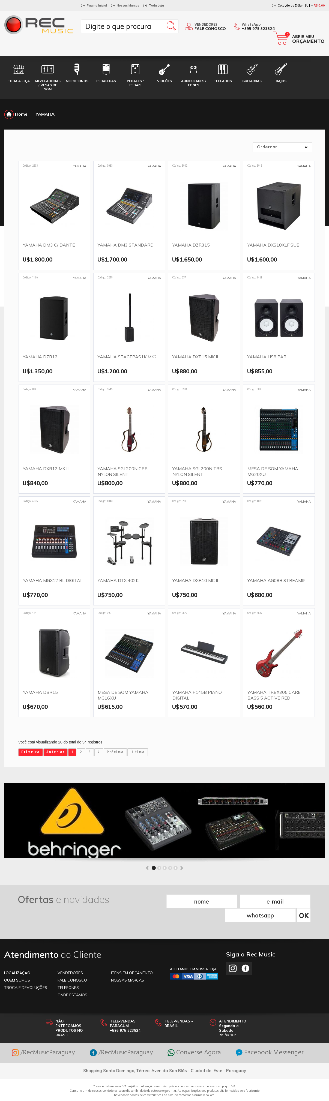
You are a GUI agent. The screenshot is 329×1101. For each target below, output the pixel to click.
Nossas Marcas (128, 5)
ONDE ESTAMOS (72, 980)
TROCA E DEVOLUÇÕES (25, 973)
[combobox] (282, 147)
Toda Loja (156, 5)
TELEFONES (68, 973)
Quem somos (17, 966)
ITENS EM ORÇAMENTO (132, 958)
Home (16, 114)
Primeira (30, 752)
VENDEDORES (70, 958)
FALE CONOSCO (72, 966)
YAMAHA (45, 114)
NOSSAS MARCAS (127, 966)
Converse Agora (194, 1038)
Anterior (55, 752)
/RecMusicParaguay (43, 1038)
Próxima (115, 752)
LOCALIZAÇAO (17, 958)
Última (137, 752)
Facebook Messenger (270, 1038)
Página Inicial (97, 5)
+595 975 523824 (258, 28)
